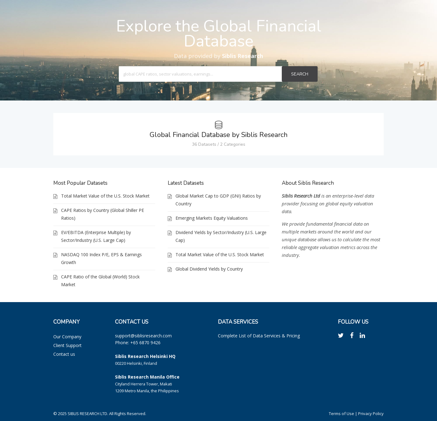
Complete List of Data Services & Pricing (259, 336)
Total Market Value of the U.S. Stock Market (105, 196)
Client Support (67, 345)
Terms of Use (341, 413)
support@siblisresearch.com (143, 336)
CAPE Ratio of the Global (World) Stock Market (100, 280)
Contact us (64, 354)
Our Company (67, 337)
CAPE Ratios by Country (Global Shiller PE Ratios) (102, 214)
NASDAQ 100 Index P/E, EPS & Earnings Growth (101, 258)
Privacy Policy (371, 413)
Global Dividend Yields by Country (209, 269)
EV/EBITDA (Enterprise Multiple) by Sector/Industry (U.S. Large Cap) (96, 236)
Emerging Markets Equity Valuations (211, 218)
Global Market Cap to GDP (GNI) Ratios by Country (218, 200)
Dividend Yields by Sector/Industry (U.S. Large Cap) (221, 236)
